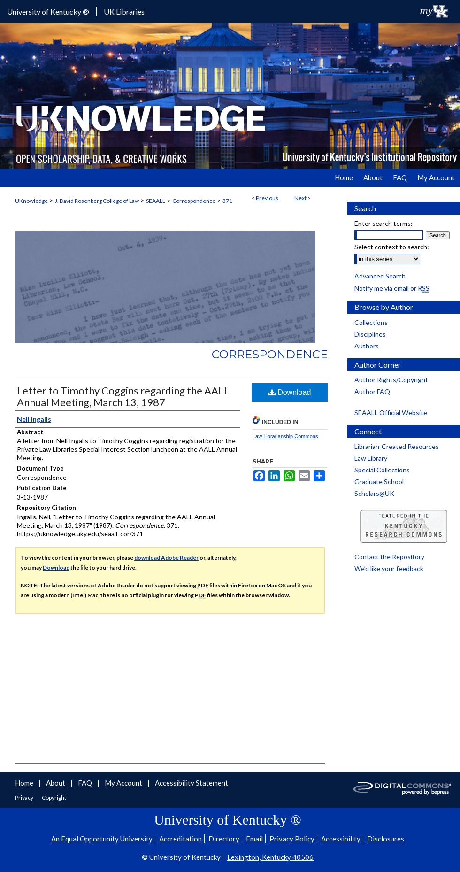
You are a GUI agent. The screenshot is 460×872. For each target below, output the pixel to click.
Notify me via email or (391, 288)
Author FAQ (372, 391)
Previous (267, 197)
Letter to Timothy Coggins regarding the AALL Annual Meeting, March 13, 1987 (123, 396)
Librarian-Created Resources (396, 446)
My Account (124, 783)
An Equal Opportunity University (102, 838)
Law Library (370, 458)
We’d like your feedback (388, 568)
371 (227, 200)
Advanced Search (380, 276)
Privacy (24, 797)
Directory (223, 838)
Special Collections (382, 470)
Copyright (54, 797)
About (56, 783)
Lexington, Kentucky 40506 (270, 857)
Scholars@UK (374, 493)
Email (254, 838)
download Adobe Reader (166, 557)
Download (289, 392)
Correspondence (193, 200)
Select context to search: (391, 247)
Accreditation (180, 838)
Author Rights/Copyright (391, 380)
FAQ (85, 783)
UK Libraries (124, 11)
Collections (371, 322)
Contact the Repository (389, 557)
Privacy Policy (291, 838)
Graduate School (379, 482)
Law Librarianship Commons (285, 436)
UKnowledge (31, 200)
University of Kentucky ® (48, 11)
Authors (366, 346)
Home (25, 783)
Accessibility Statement (191, 783)
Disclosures (385, 838)
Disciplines (370, 334)
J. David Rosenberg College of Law (97, 200)
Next (300, 197)
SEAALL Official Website (390, 413)
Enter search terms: (383, 223)
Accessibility (340, 838)
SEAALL (155, 200)
